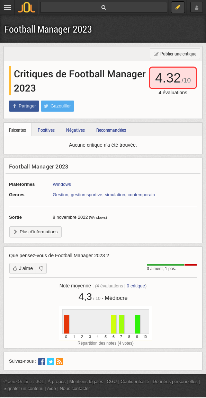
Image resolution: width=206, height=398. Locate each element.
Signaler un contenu (23, 388)
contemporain (141, 194)
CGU (112, 381)
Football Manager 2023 (48, 29)
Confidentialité (134, 381)
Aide (51, 388)
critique (136, 285)
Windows (62, 184)
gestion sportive (86, 194)
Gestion (60, 194)
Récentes (17, 130)
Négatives (75, 130)
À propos (57, 381)
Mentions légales (86, 381)
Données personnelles (175, 381)
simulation (115, 194)
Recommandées (111, 130)
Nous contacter (75, 388)
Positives (46, 130)
